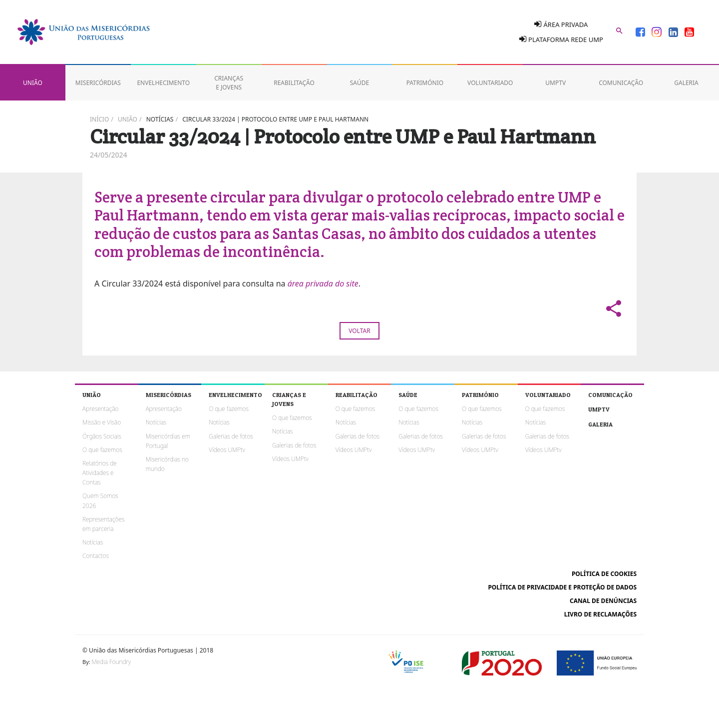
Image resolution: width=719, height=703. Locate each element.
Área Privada (561, 24)
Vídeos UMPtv (227, 450)
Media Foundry (111, 662)
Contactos (95, 556)
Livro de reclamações (600, 614)
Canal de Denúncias (603, 600)
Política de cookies (604, 574)
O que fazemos (102, 450)
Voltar (359, 330)
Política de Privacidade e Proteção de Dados (562, 587)
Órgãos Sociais (101, 436)
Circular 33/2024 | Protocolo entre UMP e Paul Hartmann (275, 119)
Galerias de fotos (231, 436)
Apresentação (100, 408)
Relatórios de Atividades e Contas (99, 472)
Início (99, 119)
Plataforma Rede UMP (561, 39)
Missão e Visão (101, 422)
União (127, 119)
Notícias (160, 119)
